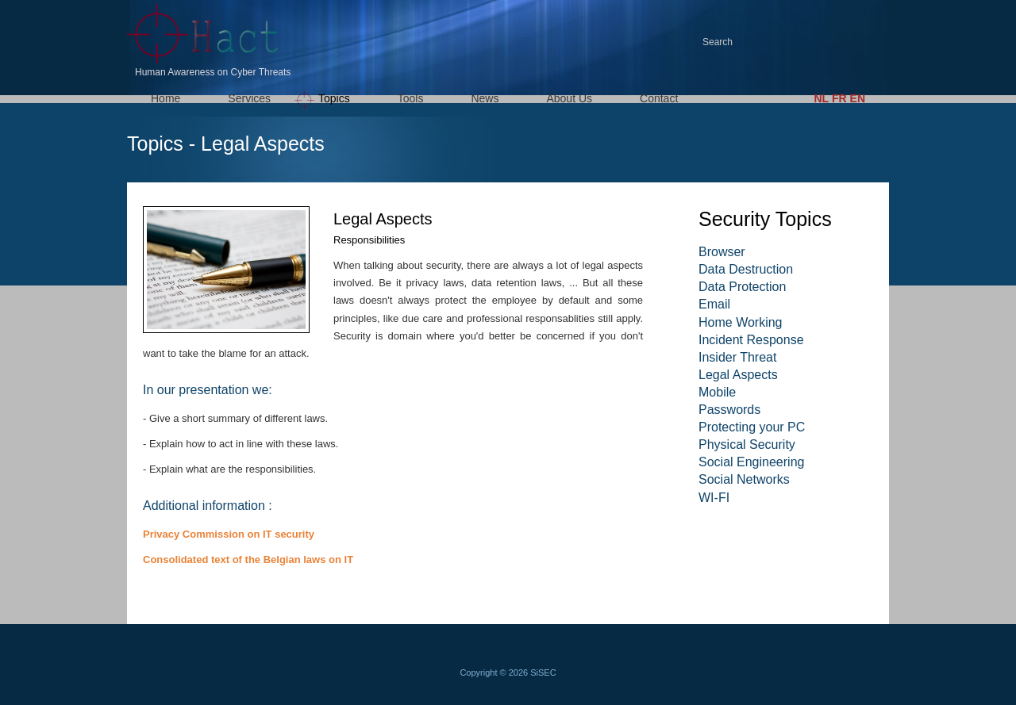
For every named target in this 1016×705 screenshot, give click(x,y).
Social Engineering (751, 462)
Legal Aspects (738, 374)
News (484, 98)
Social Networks (744, 479)
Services (249, 98)
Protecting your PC (751, 427)
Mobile (717, 392)
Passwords (729, 409)
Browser (721, 252)
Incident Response (751, 340)
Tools (411, 98)
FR (839, 98)
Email (714, 304)
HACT (206, 33)
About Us (569, 98)
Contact (659, 98)
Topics (334, 98)
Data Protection (742, 286)
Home (165, 98)
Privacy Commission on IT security (228, 534)
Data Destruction (745, 269)
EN (857, 98)
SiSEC (543, 672)
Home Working (740, 322)
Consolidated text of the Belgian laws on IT (248, 559)
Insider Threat (737, 357)
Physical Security (746, 444)
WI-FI (713, 497)
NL (821, 98)
